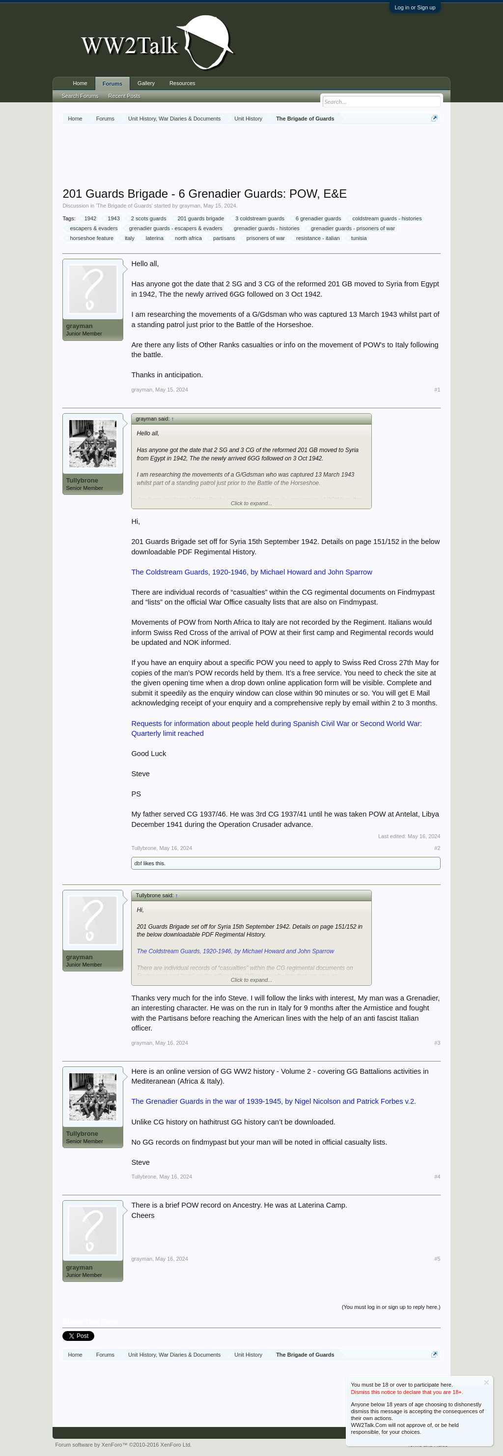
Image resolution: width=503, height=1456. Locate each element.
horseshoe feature (90, 238)
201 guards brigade (199, 218)
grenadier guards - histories (265, 228)
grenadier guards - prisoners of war (351, 228)
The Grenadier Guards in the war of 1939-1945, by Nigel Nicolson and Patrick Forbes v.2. (273, 1101)
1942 (89, 218)
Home (80, 83)
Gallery (146, 83)
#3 (437, 1043)
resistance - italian (316, 238)
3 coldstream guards (258, 218)
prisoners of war (264, 238)
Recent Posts (124, 96)
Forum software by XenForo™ (123, 1445)
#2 (437, 848)
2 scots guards (147, 218)
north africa (187, 238)
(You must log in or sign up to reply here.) (391, 1307)
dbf (137, 863)
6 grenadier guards (317, 218)
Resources (182, 83)
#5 (437, 1259)
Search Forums (79, 96)
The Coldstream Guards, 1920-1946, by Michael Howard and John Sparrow (251, 572)
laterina (153, 238)
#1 (437, 390)
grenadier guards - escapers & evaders (174, 228)
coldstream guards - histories (385, 218)
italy (128, 238)
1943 (112, 218)
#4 (437, 1177)
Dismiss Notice (486, 1382)
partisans (222, 238)
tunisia (357, 238)
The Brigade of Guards (124, 206)
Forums (112, 84)
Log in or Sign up (414, 7)
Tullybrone (82, 480)
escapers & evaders (92, 228)
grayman (189, 206)
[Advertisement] (251, 157)
